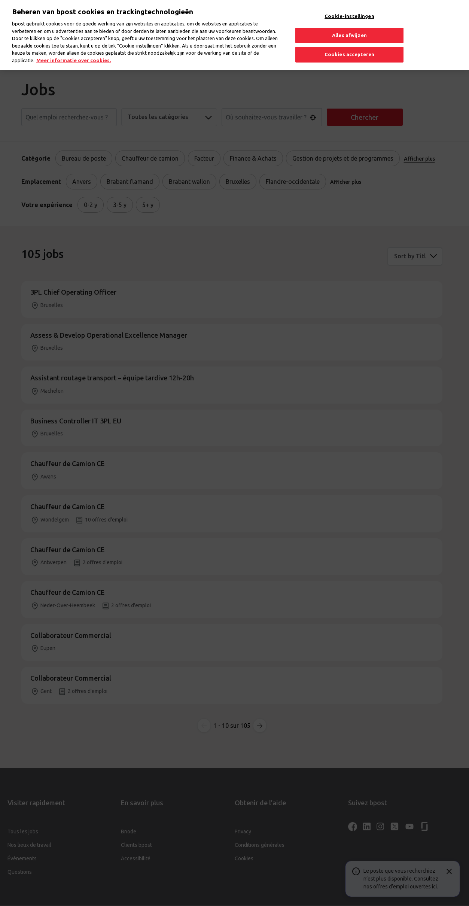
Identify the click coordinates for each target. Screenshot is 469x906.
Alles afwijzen (349, 29)
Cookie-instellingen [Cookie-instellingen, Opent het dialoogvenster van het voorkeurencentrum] (349, 10)
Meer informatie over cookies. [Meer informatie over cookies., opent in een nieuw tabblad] (73, 54)
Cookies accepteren (349, 49)
